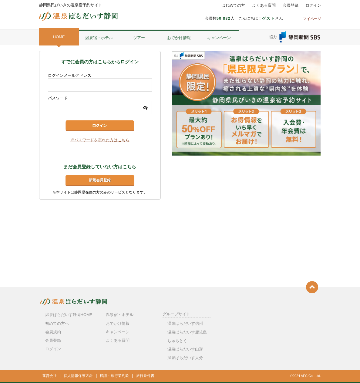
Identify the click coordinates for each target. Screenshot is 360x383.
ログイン (313, 5)
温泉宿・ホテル (99, 37)
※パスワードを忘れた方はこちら (100, 140)
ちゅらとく (177, 340)
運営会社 (49, 376)
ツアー (139, 37)
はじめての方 (233, 5)
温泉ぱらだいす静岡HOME (69, 314)
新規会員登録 (100, 180)
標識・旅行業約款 (114, 376)
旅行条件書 (145, 376)
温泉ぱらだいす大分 (185, 357)
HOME (59, 37)
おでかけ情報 (179, 37)
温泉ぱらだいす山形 (185, 349)
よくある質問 (264, 5)
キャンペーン (219, 37)
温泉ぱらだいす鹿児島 (187, 332)
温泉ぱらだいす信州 (185, 323)
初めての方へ (57, 323)
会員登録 (290, 5)
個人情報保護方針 (78, 376)
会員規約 (53, 332)
